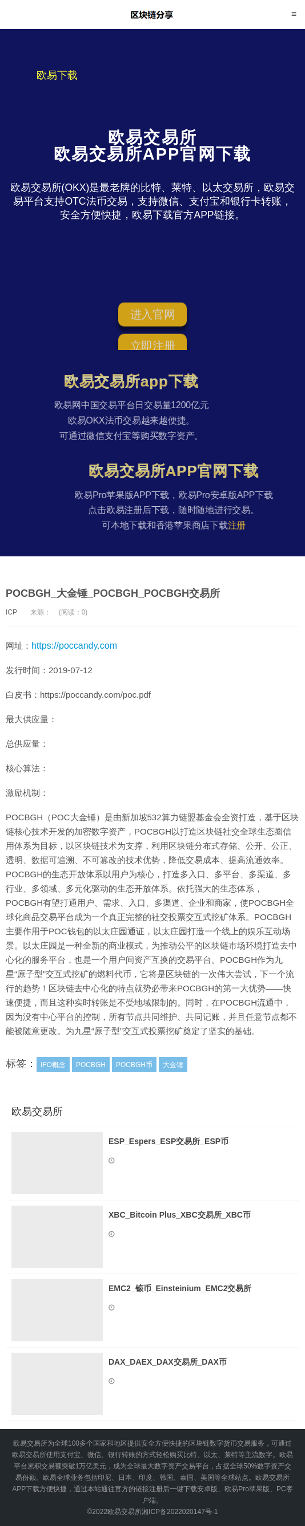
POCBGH (91, 1065)
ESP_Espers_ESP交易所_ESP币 (168, 1141)
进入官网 (152, 317)
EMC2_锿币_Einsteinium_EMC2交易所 (180, 1288)
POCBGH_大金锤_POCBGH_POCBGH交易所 (113, 593)
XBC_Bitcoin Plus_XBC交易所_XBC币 (180, 1214)
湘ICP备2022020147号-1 (180, 1512)
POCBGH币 (134, 1065)
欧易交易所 (152, 14)
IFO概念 (53, 1065)
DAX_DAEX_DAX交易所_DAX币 (168, 1361)
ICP (11, 612)
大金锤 (173, 1065)
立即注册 (152, 348)
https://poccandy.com (74, 645)
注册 (248, 525)
